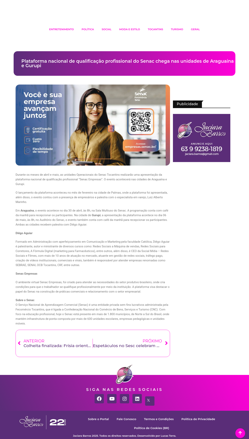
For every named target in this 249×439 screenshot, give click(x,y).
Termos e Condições (159, 419)
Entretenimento (61, 29)
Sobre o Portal (97, 419)
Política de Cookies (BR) (151, 428)
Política (88, 29)
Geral (195, 29)
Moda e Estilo (129, 29)
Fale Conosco (126, 419)
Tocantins (155, 29)
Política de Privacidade (199, 419)
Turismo (177, 29)
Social (106, 29)
